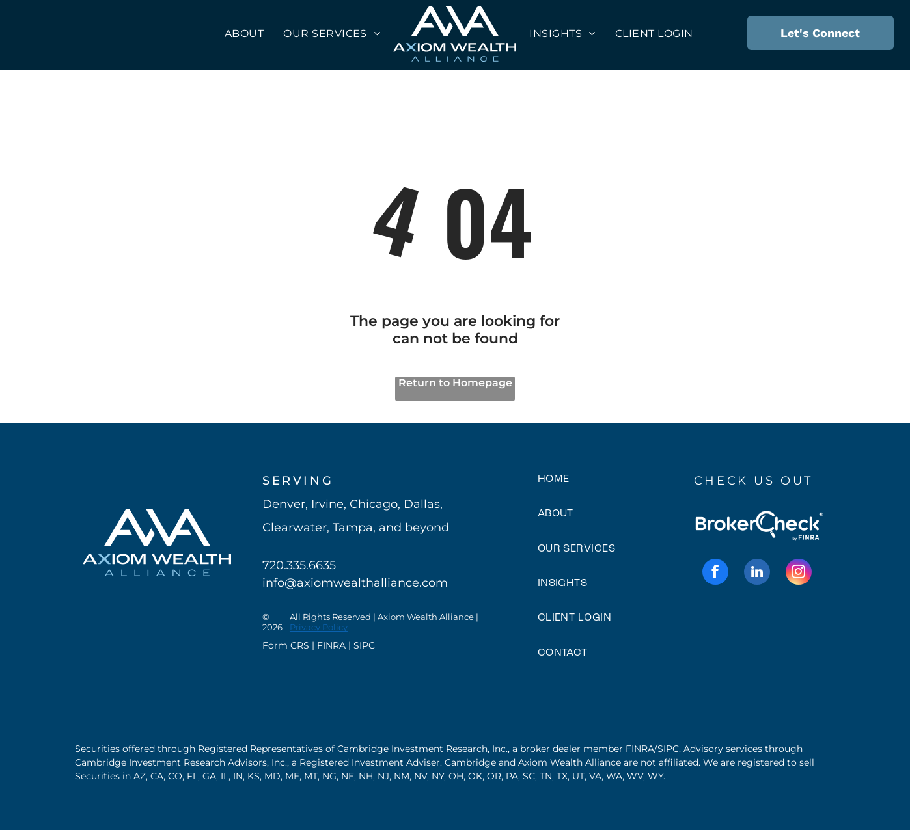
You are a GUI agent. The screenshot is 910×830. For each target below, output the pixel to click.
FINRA (331, 645)
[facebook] (715, 573)
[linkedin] (757, 573)
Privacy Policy (319, 627)
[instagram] (799, 573)
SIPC (364, 645)
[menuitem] (244, 33)
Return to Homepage (455, 383)
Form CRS (285, 645)
